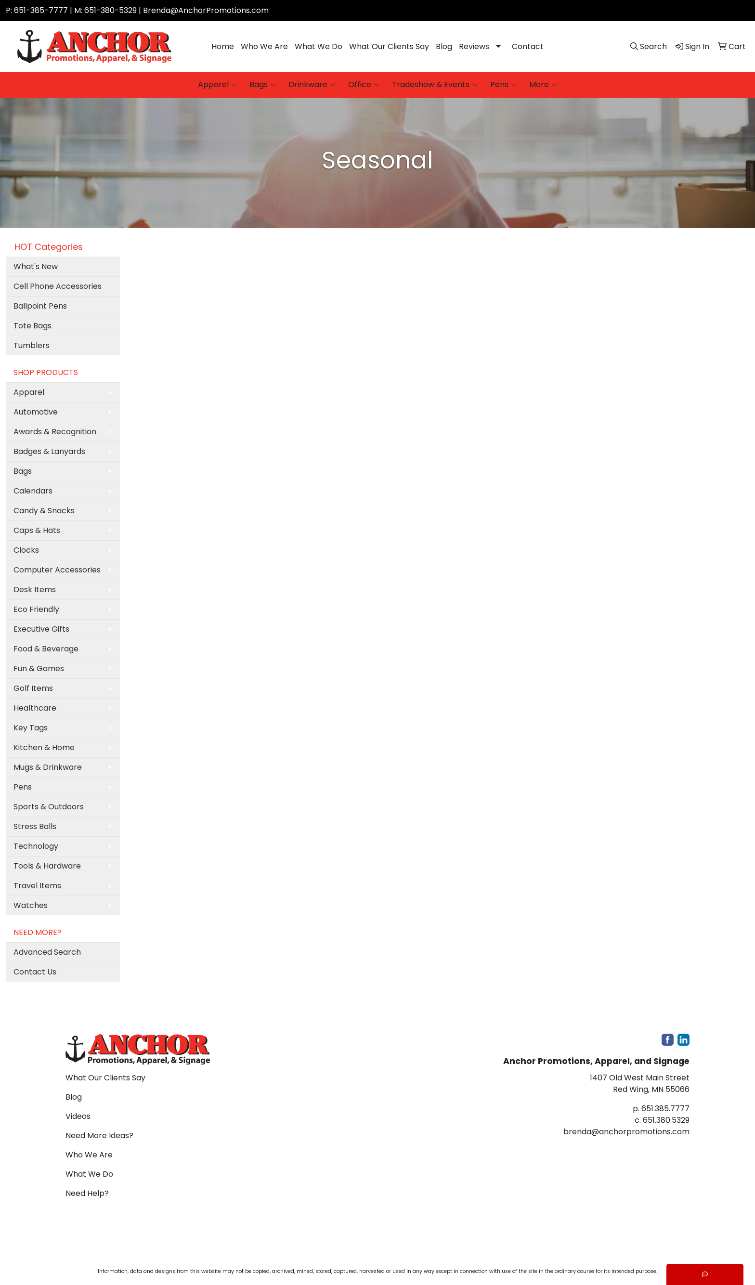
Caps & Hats (36, 530)
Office (363, 85)
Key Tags (30, 727)
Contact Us (34, 971)
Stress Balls (34, 826)
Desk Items (34, 589)
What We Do (318, 46)
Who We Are (264, 46)
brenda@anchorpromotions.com (626, 1131)
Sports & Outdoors (48, 806)
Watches (30, 905)
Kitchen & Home (44, 747)
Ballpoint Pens (40, 306)
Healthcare (34, 708)
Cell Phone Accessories (57, 286)
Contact (528, 46)
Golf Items (33, 688)
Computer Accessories (57, 569)
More (543, 85)
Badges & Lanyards (49, 451)
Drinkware (312, 85)
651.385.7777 (665, 1108)
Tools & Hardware (47, 865)
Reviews (474, 46)
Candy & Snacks (44, 510)
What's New (35, 266)
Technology (35, 846)
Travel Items (37, 885)
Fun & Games (38, 668)
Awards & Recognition (54, 431)
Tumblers (31, 345)
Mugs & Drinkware (47, 767)
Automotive (35, 411)
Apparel (217, 85)
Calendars (32, 490)
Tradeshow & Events (435, 85)
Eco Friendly (36, 609)
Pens (503, 85)
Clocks (26, 550)
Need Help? (87, 1193)
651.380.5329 (666, 1120)
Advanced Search (47, 952)
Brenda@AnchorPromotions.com (206, 10)
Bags (262, 85)
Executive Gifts (41, 629)
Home (222, 46)
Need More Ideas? (99, 1135)
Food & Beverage (45, 648)
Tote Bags (32, 325)
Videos (78, 1116)
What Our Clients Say (389, 46)
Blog (444, 46)
